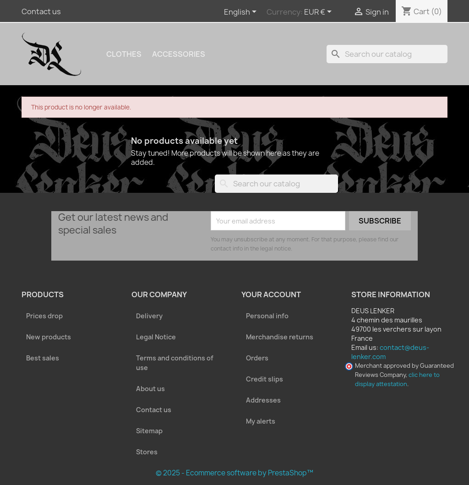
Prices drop (44, 315)
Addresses (263, 400)
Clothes (124, 54)
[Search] (387, 54)
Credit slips (264, 379)
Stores (147, 451)
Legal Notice (156, 336)
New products (48, 336)
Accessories (178, 54)
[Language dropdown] (242, 12)
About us (150, 388)
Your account (271, 294)
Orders (257, 358)
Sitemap (149, 430)
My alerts (260, 421)
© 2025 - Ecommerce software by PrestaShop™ (234, 473)
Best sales (42, 358)
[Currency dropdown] (319, 12)
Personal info (267, 315)
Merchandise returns (279, 336)
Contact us (41, 11)
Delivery (149, 315)
